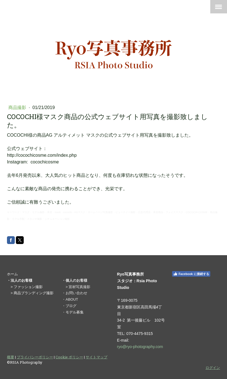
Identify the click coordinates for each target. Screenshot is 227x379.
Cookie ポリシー (69, 357)
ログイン (213, 367)
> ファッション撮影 (27, 287)
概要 (10, 357)
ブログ (71, 306)
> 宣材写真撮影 (78, 287)
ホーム (12, 274)
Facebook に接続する (191, 274)
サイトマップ (96, 357)
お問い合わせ (76, 293)
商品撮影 (17, 107)
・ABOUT (70, 299)
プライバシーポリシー (35, 357)
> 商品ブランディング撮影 (32, 293)
